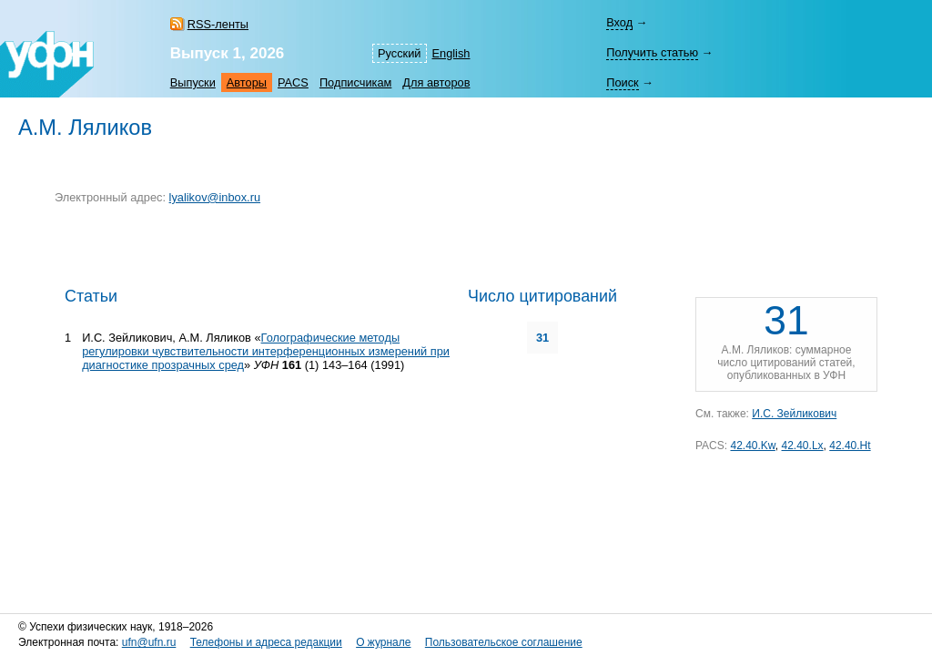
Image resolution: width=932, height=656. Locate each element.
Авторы (247, 82)
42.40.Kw (752, 445)
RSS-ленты (217, 24)
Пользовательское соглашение (503, 642)
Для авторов (436, 82)
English (451, 53)
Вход (619, 22)
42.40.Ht (849, 445)
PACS (293, 82)
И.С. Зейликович (794, 413)
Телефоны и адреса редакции (266, 642)
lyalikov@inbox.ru (214, 197)
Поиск (622, 82)
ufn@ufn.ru (149, 642)
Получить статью (652, 52)
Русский (399, 53)
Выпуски (193, 82)
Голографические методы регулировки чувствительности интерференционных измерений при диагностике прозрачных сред (266, 351)
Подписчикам (355, 82)
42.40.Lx (803, 445)
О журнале (383, 642)
